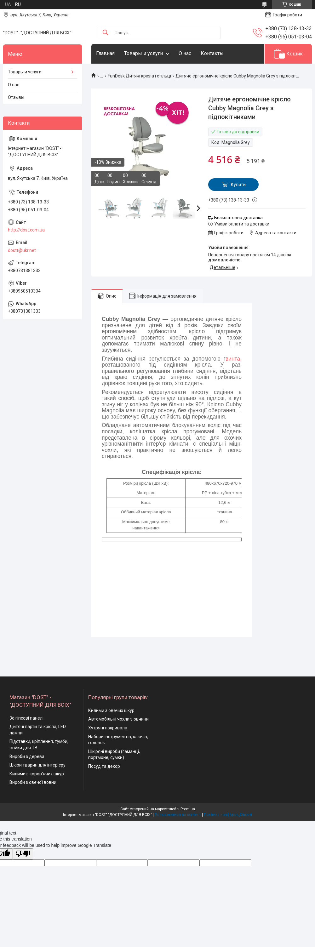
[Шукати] (105, 33)
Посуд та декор (104, 766)
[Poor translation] (23, 853)
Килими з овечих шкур (111, 710)
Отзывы (16, 97)
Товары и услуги (143, 53)
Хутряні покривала (107, 727)
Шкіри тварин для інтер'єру (37, 764)
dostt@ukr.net (22, 250)
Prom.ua (187, 809)
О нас (185, 53)
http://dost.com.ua (26, 229)
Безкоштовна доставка (238, 217)
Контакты (212, 53)
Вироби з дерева (26, 756)
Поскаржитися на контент (178, 815)
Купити (238, 184)
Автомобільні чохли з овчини (118, 719)
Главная (105, 53)
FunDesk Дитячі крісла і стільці (139, 75)
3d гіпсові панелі (26, 718)
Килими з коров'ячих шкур (36, 773)
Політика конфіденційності (228, 815)
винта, (234, 359)
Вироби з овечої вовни (32, 782)
